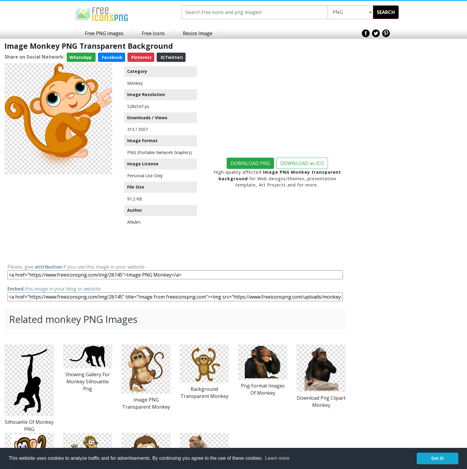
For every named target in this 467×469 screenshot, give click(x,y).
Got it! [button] (437, 458)
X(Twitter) (171, 57)
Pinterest (141, 57)
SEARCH (386, 12)
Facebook (111, 57)
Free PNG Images (104, 33)
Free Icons (153, 33)
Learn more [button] (277, 458)
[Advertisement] (58, 218)
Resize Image (197, 33)
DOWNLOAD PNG (250, 163)
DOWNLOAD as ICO (302, 163)
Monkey (135, 83)
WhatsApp (81, 57)
